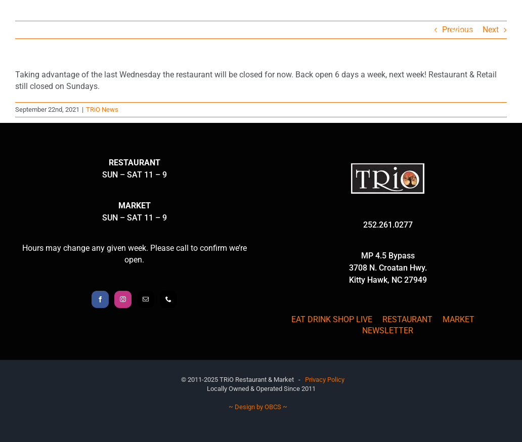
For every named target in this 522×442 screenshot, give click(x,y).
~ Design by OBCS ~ (258, 407)
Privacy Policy (324, 379)
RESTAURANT (407, 319)
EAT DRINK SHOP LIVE (331, 319)
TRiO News (102, 109)
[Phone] (168, 299)
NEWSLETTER (387, 330)
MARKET (458, 319)
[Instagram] (123, 299)
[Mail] (145, 299)
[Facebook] (100, 299)
